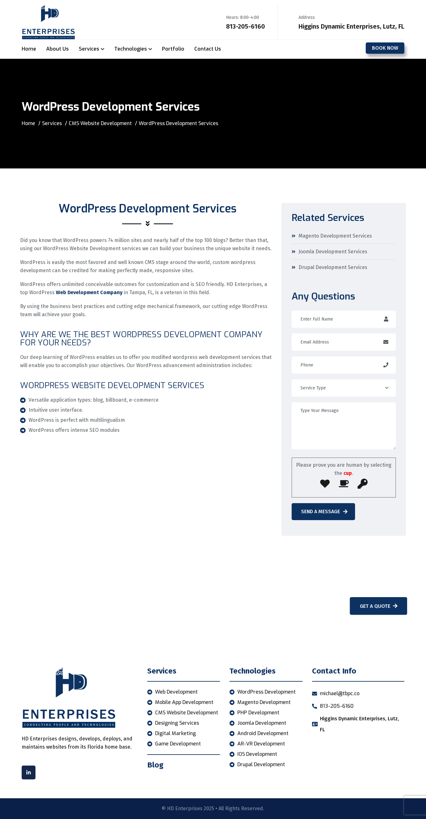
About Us (57, 49)
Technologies (130, 49)
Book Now (385, 48)
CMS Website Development (100, 123)
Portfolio (173, 49)
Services (89, 49)
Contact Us (207, 49)
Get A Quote (376, 606)
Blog (155, 765)
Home (29, 49)
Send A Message (324, 511)
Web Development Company (89, 292)
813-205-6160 (245, 26)
